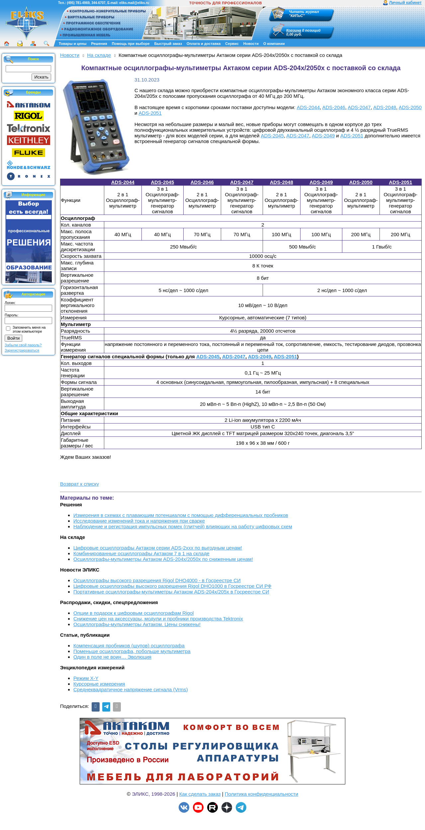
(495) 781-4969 (78, 3)
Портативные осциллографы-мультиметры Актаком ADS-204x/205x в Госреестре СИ (171, 591)
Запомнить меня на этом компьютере (29, 329)
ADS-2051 (150, 113)
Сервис (231, 44)
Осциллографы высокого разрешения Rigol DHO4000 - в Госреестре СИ (157, 580)
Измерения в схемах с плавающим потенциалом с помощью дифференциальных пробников (180, 515)
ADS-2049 (323, 135)
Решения (99, 44)
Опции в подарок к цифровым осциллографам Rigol (133, 613)
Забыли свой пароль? (23, 345)
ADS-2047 (359, 107)
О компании (274, 44)
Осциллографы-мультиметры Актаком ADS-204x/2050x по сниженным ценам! (163, 559)
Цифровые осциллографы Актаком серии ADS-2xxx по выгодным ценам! (157, 548)
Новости (251, 44)
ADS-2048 (384, 107)
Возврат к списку (79, 484)
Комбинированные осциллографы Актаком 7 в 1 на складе (141, 553)
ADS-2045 (272, 135)
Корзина (293, 30)
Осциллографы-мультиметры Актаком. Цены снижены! (137, 624)
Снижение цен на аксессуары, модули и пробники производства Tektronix (158, 618)
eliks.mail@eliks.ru (134, 3)
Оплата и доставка (203, 44)
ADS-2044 (308, 107)
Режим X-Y (85, 678)
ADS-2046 (333, 107)
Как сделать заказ (200, 794)
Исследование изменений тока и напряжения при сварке (139, 521)
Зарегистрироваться (22, 350)
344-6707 (98, 3)
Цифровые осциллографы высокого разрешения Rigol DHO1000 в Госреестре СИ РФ (172, 586)
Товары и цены (72, 44)
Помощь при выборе (131, 44)
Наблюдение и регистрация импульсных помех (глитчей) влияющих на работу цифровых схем (182, 526)
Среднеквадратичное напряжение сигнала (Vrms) (130, 689)
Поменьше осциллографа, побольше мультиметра (132, 651)
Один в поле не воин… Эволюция (112, 657)
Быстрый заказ (168, 44)
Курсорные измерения (99, 684)
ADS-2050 (410, 107)
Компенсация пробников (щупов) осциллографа (129, 645)
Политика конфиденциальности (261, 794)
